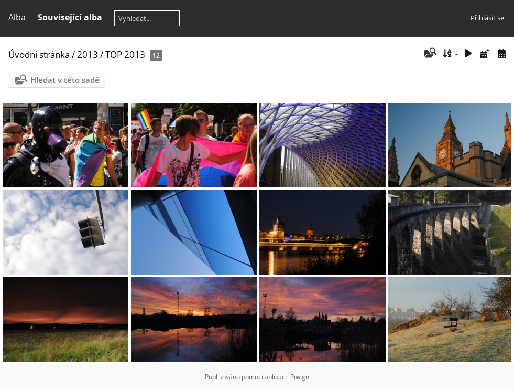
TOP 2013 (125, 54)
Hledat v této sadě (65, 80)
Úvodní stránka (39, 54)
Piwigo (299, 376)
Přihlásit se (487, 18)
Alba (17, 17)
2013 (87, 54)
